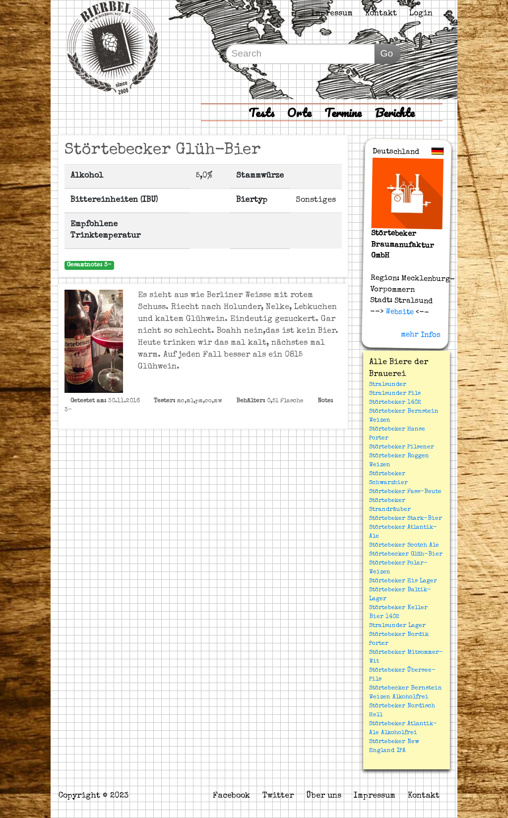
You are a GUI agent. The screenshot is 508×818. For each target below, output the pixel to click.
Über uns (323, 796)
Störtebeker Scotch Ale (404, 546)
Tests (261, 112)
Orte (299, 112)
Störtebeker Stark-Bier (405, 519)
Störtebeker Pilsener (401, 447)
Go (386, 53)
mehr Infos (420, 334)
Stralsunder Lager (397, 626)
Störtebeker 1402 (395, 403)
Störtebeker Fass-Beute (405, 492)
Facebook (231, 796)
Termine (343, 112)
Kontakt (381, 14)
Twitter (278, 796)
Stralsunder (387, 385)
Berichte (395, 112)
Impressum (332, 14)
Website (398, 312)
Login (421, 14)
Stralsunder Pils (395, 394)
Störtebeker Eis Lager (403, 581)
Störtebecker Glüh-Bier (406, 555)
